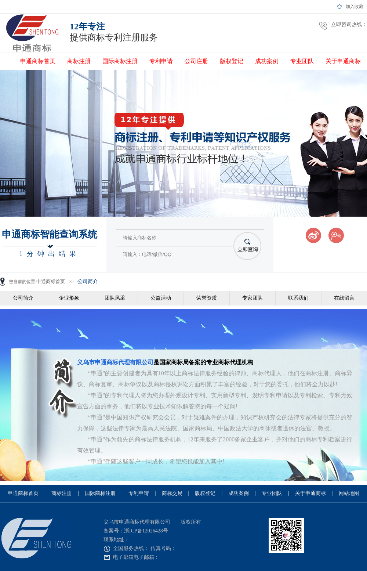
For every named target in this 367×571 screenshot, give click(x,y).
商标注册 (79, 61)
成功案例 (267, 61)
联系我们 (298, 298)
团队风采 (115, 298)
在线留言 (344, 298)
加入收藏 (354, 6)
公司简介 (87, 281)
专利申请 (161, 61)
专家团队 (252, 298)
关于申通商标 (343, 61)
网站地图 (349, 493)
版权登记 (231, 61)
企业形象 (69, 298)
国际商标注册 (120, 61)
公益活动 (160, 298)
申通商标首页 (37, 61)
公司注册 (196, 61)
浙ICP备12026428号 (146, 531)
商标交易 (172, 493)
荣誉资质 (206, 298)
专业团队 (302, 61)
